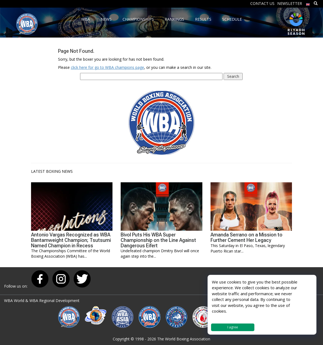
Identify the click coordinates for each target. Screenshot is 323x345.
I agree (232, 327)
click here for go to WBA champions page (107, 67)
